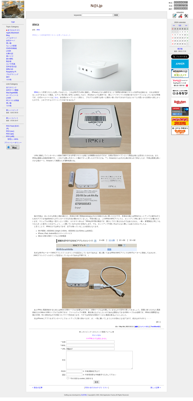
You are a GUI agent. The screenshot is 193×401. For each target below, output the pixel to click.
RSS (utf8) (10, 136)
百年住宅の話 (11, 67)
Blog (8, 35)
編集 (136, 326)
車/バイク (10, 56)
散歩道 (8, 61)
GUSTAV (84, 398)
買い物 (8, 43)
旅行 (8, 77)
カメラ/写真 (10, 64)
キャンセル (96, 335)
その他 (8, 80)
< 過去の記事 (37, 391)
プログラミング (12, 74)
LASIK (8, 51)
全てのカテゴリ (14, 30)
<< (174, 26)
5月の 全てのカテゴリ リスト (96, 391)
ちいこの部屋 (11, 46)
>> (186, 26)
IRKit (38, 30)
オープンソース (12, 95)
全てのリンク (11, 87)
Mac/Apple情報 (12, 93)
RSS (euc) (10, 131)
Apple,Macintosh (12, 33)
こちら (55, 97)
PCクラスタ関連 (12, 100)
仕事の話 (9, 54)
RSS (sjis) (10, 134)
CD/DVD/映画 (11, 48)
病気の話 (9, 69)
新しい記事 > (156, 391)
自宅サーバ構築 (12, 90)
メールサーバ (11, 38)
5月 (180, 26)
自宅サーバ (10, 41)
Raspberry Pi (11, 72)
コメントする (144, 326)
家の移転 (9, 59)
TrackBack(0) (155, 326)
